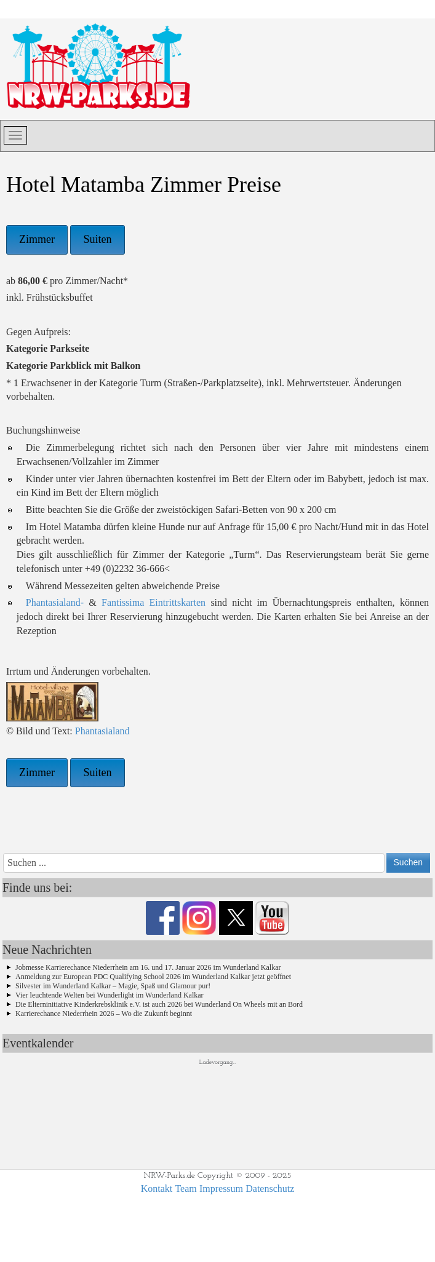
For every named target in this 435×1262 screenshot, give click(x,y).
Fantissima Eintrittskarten (154, 602)
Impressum (221, 1188)
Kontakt (157, 1188)
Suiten (97, 239)
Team (185, 1188)
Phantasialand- (55, 602)
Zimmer (37, 239)
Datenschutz (269, 1188)
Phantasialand (102, 731)
